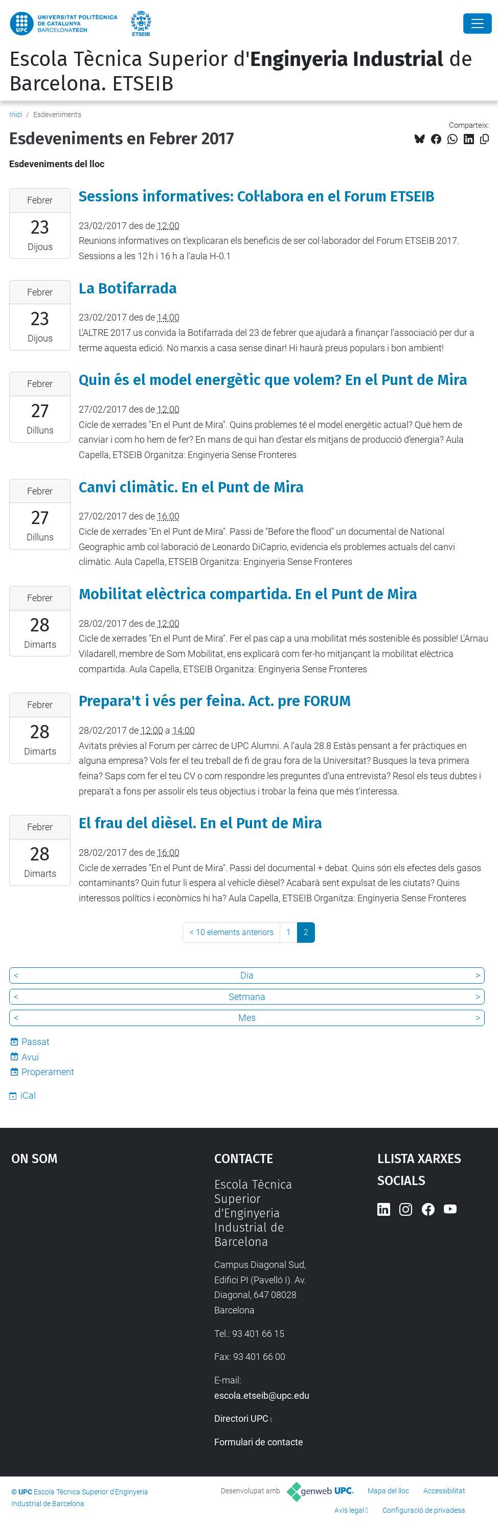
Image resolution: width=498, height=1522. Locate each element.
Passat (35, 1041)
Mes (247, 1017)
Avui (30, 1057)
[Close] (477, 23)
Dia (247, 975)
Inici (15, 114)
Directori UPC (241, 1418)
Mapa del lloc (388, 1491)
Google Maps (86, 1254)
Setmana (247, 996)
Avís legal (349, 1510)
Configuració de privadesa (423, 1510)
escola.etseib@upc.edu (261, 1395)
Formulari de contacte (258, 1442)
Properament (47, 1071)
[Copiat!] (484, 139)
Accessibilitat (444, 1491)
